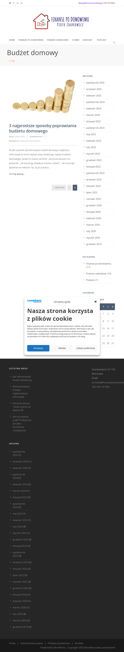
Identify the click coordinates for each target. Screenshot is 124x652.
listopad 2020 (93, 211)
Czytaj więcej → (17, 174)
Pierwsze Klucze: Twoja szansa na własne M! (22, 407)
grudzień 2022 (94, 160)
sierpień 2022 (93, 186)
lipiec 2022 (91, 192)
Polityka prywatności (59, 643)
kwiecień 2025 (93, 95)
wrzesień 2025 (94, 89)
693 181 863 (103, 386)
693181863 (109, 3)
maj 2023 (91, 134)
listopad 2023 (93, 121)
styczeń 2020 (93, 237)
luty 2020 (91, 231)
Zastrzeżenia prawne (31, 643)
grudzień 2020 (94, 205)
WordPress (60, 647)
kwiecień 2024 (93, 108)
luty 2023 (91, 147)
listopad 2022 (93, 166)
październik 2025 (95, 82)
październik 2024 (95, 102)
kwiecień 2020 (93, 218)
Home (12, 40)
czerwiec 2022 (93, 198)
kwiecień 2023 (93, 140)
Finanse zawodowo (58, 40)
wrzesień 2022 (94, 179)
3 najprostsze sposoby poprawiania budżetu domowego (42, 128)
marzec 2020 (93, 224)
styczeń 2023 (93, 153)
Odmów (62, 348)
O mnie (75, 40)
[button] (95, 301)
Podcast (101, 40)
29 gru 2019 (20, 136)
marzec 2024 (93, 115)
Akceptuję (38, 348)
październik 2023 (95, 127)
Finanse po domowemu (31, 40)
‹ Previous (59, 187)
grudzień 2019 (94, 244)
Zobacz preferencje (86, 348)
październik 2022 (95, 173)
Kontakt (88, 40)
